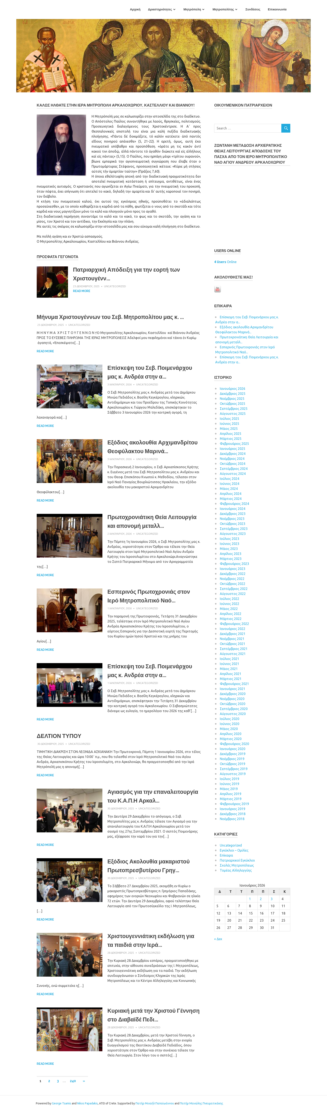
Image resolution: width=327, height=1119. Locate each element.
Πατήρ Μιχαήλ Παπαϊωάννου (155, 1111)
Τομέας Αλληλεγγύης (236, 870)
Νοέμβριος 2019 (232, 759)
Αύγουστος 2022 (233, 594)
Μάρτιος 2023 (230, 559)
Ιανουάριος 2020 (232, 749)
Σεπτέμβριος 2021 (234, 649)
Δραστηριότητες (160, 9)
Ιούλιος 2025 (229, 418)
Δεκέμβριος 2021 (232, 634)
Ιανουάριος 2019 (232, 809)
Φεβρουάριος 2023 (234, 564)
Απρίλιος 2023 (230, 554)
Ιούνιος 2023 (229, 544)
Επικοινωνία (277, 9)
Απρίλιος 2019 (230, 794)
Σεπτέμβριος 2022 (234, 589)
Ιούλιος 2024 (229, 478)
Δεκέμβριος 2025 (232, 393)
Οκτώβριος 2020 (232, 704)
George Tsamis (61, 1111)
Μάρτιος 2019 (230, 799)
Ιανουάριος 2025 (232, 448)
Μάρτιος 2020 (230, 739)
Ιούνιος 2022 (229, 604)
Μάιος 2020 (229, 729)
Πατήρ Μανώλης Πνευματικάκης (201, 1111)
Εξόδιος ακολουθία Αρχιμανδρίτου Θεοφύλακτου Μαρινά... (147, 451)
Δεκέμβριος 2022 (232, 574)
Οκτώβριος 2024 (232, 463)
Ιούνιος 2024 (229, 483)
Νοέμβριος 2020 (232, 699)
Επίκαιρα (226, 855)
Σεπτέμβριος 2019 (234, 769)
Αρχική (135, 9)
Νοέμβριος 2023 (232, 519)
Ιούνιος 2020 (229, 724)
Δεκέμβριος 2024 (232, 453)
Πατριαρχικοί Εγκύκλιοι (237, 860)
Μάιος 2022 (229, 609)
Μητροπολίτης (223, 9)
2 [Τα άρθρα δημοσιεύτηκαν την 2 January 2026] (261, 899)
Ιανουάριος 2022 (232, 629)
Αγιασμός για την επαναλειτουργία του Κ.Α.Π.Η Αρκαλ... (147, 804)
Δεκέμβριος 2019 (232, 754)
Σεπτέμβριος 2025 (234, 408)
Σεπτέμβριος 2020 (234, 709)
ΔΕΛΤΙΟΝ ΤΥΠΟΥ (60, 739)
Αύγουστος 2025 (233, 413)
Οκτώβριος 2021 (232, 644)
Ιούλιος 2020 (229, 719)
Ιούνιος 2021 (229, 664)
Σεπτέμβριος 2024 (234, 468)
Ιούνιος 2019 (229, 784)
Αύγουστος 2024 (233, 473)
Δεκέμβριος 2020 (232, 694)
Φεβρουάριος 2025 (234, 443)
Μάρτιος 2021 (230, 679)
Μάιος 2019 (229, 789)
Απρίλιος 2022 (230, 614)
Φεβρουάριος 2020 (234, 744)
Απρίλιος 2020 (230, 734)
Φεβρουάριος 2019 (234, 804)
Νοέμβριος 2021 (232, 639)
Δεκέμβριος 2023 (232, 514)
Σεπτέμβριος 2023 (234, 529)
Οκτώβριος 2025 (232, 403)
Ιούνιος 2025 (229, 423)
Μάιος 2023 (229, 549)
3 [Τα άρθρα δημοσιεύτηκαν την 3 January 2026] (272, 899)
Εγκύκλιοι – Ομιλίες (234, 850)
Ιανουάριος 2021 (232, 689)
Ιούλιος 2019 (229, 779)
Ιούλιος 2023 (229, 539)
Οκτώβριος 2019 (232, 764)
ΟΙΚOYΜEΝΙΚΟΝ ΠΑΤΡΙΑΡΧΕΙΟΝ (243, 105)
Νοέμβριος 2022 (232, 579)
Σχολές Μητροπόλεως (237, 865)
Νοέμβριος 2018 (232, 819)
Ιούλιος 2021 (229, 659)
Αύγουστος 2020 (233, 714)
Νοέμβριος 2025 (232, 398)
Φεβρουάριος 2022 (234, 624)
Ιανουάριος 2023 (232, 569)
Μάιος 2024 (229, 489)
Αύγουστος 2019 (233, 774)
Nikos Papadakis (87, 1111)
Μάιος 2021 (229, 669)
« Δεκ (218, 939)
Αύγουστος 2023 (233, 534)
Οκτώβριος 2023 (232, 524)
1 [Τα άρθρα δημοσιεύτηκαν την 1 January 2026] (250, 899)
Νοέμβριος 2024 (232, 458)
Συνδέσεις (252, 9)
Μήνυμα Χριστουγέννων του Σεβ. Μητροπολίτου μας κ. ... (114, 317)
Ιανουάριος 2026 (232, 388)
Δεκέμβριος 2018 (232, 814)
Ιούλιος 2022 (229, 599)
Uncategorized (115, 286)
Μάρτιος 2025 (230, 438)
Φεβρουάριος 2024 (234, 504)
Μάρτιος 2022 (230, 619)
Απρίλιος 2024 (230, 494)
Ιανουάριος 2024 (232, 509)
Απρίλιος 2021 (230, 674)
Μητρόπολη (192, 9)
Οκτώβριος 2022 (232, 584)
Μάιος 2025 (229, 428)
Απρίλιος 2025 (230, 433)
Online (225, 262)
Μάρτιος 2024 (230, 499)
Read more (81, 291)
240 (73, 1088)
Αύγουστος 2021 (233, 654)
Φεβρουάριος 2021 (234, 684)
